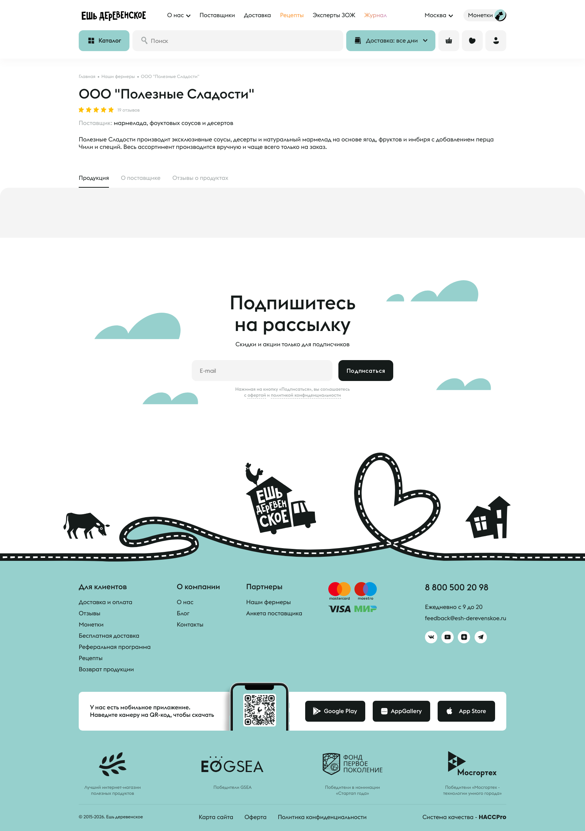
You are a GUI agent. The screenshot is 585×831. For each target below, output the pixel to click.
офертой (256, 395)
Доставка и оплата (105, 602)
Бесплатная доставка (109, 636)
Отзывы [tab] (203, 178)
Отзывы (89, 613)
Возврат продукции (106, 669)
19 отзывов (129, 110)
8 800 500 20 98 (455, 588)
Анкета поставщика (274, 613)
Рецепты (91, 658)
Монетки (91, 625)
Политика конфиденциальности (322, 817)
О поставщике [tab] (142, 178)
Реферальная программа (115, 647)
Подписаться (366, 371)
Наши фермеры (268, 602)
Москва (435, 15)
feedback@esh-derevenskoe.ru (464, 619)
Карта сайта (214, 817)
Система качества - (463, 817)
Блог (183, 613)
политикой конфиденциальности (306, 395)
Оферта (254, 817)
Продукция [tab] (94, 178)
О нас (185, 602)
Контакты (190, 625)
